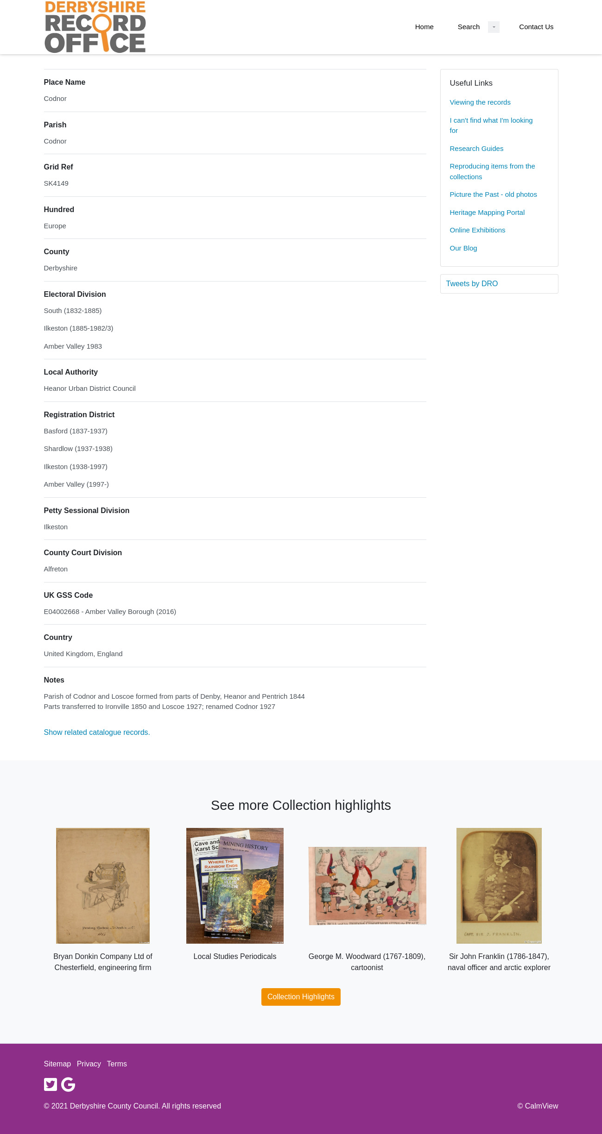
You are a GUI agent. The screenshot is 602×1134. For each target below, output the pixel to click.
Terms (117, 1064)
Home (424, 27)
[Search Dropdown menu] (494, 27)
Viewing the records (480, 102)
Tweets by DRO (472, 284)
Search (469, 27)
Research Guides (477, 148)
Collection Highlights (301, 997)
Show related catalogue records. (97, 732)
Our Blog (463, 248)
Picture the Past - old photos (493, 194)
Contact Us (536, 27)
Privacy (89, 1064)
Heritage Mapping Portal (487, 212)
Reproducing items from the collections (492, 171)
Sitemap (57, 1064)
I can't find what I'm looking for (491, 125)
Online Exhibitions (478, 230)
